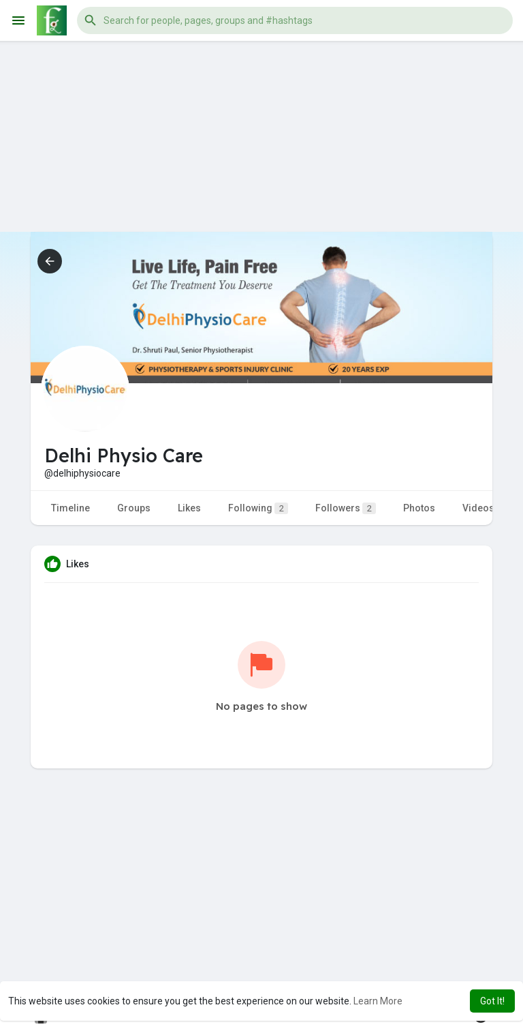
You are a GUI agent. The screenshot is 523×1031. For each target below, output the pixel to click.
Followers (345, 508)
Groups (133, 508)
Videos (478, 508)
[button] (295, 20)
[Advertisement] (261, 136)
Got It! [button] (492, 1001)
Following (258, 508)
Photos (419, 508)
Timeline (70, 508)
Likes (189, 508)
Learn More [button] (377, 1001)
